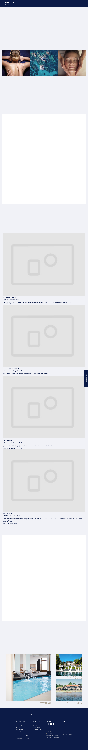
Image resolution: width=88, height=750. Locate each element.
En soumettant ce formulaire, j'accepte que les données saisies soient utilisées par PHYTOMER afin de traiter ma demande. (52, 735)
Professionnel (44, 715)
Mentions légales (67, 734)
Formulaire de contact (22, 735)
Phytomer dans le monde (23, 739)
